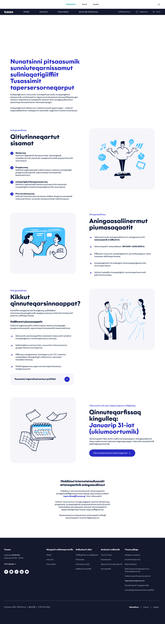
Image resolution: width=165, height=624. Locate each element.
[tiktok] (16, 572)
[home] (11, 12)
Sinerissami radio (82, 564)
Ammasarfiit (106, 569)
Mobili (26, 12)
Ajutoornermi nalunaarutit (111, 564)
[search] (141, 12)
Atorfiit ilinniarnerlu (133, 560)
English (96, 4)
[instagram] (11, 572)
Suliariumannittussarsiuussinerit (138, 576)
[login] (156, 12)
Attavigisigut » (10, 564)
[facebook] (6, 572)
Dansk (84, 4)
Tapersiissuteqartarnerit (135, 581)
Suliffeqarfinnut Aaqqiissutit (87, 555)
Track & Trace (106, 555)
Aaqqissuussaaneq (132, 555)
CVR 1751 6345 (44, 607)
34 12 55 (31, 607)
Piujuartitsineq (131, 564)
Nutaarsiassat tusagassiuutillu (137, 585)
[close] (159, 4)
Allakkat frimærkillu (83, 569)
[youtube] (27, 572)
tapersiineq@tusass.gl (74, 496)
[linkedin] (22, 572)
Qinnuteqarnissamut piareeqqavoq (111, 453)
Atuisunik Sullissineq (88, 12)
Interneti (44, 12)
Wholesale (80, 560)
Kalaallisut (71, 4)
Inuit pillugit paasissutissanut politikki (139, 590)
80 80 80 (16, 555)
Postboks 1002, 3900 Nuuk (15, 607)
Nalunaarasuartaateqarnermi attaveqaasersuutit (137, 570)
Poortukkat (63, 12)
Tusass (7, 549)
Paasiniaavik (106, 560)
